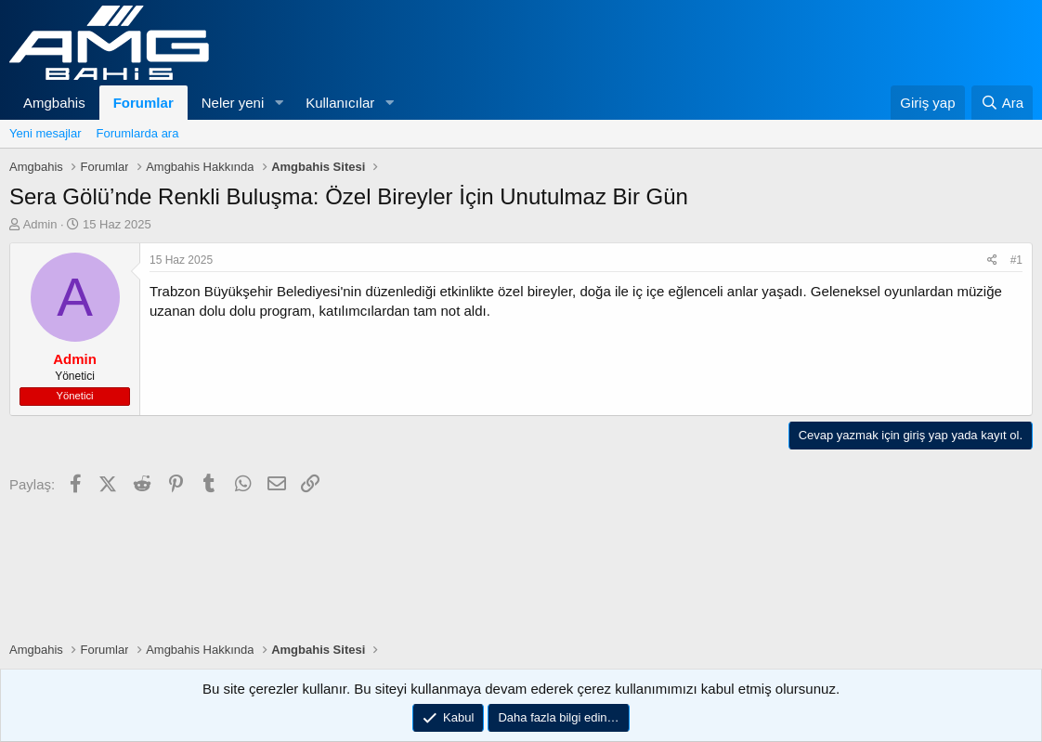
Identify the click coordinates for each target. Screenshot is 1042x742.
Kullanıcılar (340, 103)
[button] (279, 102)
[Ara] (1002, 102)
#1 (1016, 260)
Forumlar (143, 103)
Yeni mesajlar (45, 133)
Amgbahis (54, 103)
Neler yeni (233, 103)
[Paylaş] (992, 260)
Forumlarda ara (138, 133)
